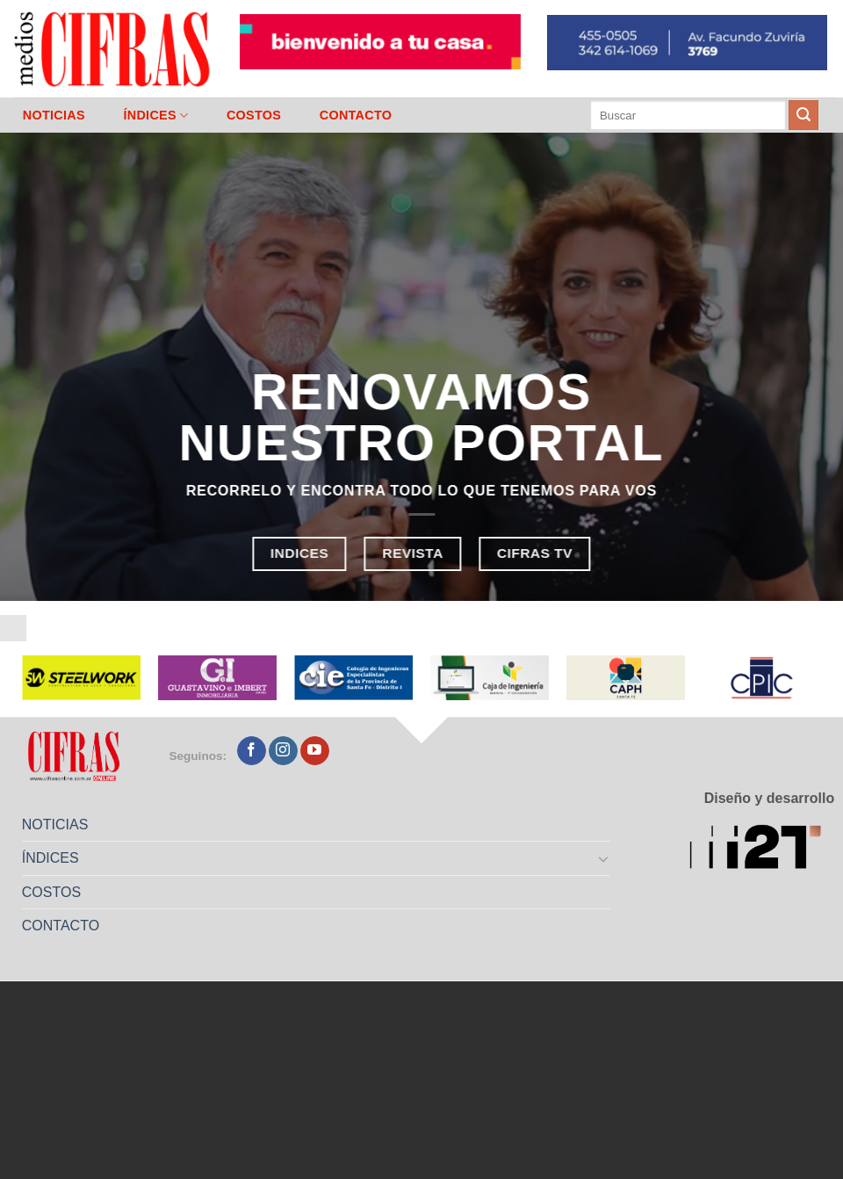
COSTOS (254, 115)
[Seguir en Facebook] (251, 751)
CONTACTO (356, 115)
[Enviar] (803, 115)
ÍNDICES (155, 115)
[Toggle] (604, 858)
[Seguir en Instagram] (283, 751)
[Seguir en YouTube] (314, 751)
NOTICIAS (54, 115)
